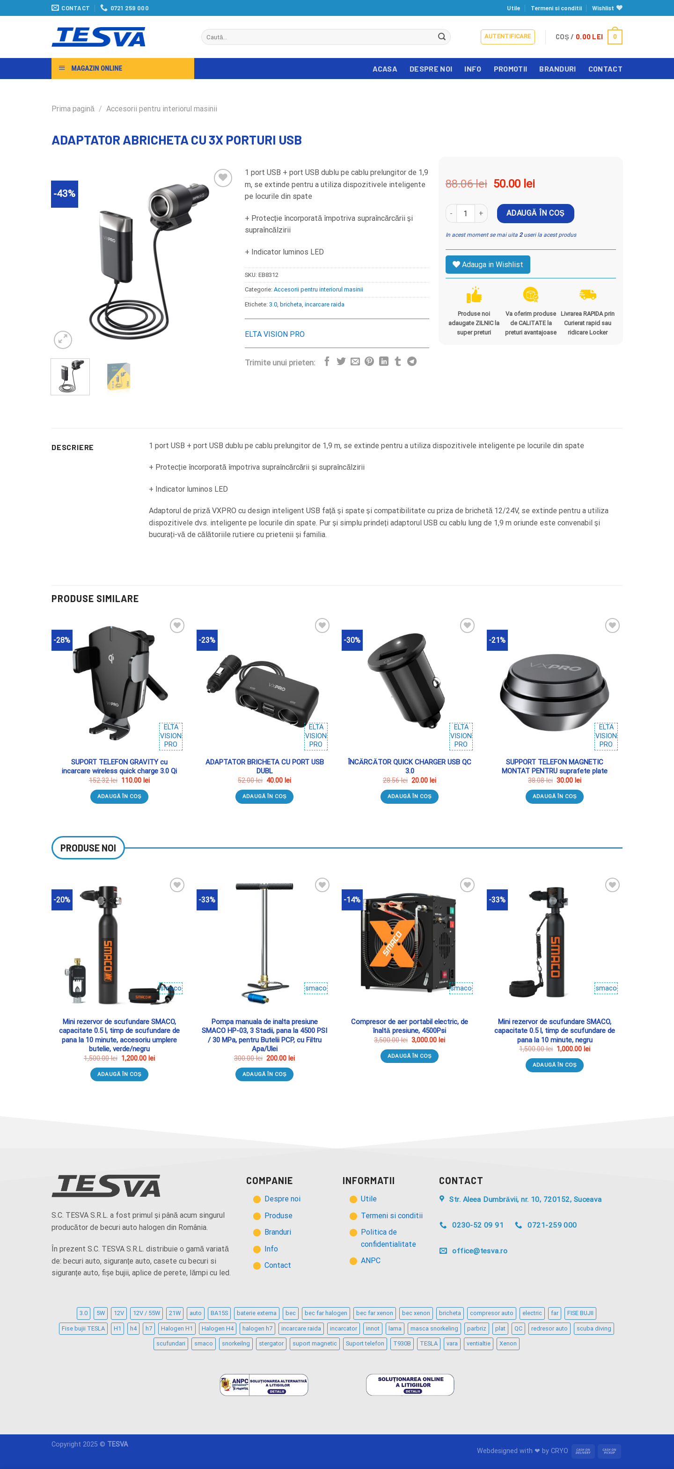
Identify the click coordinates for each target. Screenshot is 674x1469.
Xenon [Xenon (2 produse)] (508, 1343)
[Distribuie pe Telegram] (412, 362)
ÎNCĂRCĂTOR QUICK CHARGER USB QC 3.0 (410, 767)
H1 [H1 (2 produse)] (117, 1328)
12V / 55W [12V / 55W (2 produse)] (146, 1312)
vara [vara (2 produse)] (452, 1343)
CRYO (559, 1451)
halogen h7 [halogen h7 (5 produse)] (257, 1328)
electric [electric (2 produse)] (532, 1312)
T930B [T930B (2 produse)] (402, 1343)
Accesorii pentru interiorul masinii (161, 108)
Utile (513, 8)
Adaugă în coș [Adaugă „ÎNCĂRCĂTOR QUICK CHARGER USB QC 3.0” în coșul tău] (410, 796)
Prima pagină (73, 108)
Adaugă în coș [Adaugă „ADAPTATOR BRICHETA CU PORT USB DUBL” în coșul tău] (264, 796)
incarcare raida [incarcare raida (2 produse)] (301, 1328)
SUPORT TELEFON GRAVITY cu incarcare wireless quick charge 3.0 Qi (119, 767)
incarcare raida (324, 304)
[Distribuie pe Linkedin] (383, 362)
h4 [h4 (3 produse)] (133, 1328)
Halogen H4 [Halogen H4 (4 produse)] (218, 1328)
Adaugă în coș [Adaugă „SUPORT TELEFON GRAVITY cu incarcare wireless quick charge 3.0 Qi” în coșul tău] (119, 796)
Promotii (510, 68)
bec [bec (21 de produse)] (291, 1312)
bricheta (291, 304)
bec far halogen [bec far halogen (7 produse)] (326, 1312)
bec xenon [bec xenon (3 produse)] (416, 1312)
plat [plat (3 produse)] (500, 1328)
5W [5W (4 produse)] (100, 1312)
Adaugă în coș (535, 213)
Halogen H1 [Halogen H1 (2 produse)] (177, 1328)
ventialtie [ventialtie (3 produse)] (479, 1343)
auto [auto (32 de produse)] (196, 1312)
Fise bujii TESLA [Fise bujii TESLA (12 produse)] (83, 1328)
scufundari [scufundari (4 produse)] (170, 1343)
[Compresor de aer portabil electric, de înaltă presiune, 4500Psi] (409, 943)
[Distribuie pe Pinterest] (369, 362)
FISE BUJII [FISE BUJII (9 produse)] (580, 1312)
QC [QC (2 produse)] (518, 1328)
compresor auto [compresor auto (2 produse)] (491, 1312)
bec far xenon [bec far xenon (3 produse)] (374, 1312)
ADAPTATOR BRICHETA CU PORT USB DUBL (264, 767)
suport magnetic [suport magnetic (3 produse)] (315, 1343)
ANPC (371, 1260)
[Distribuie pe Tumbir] (398, 362)
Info (472, 68)
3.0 (273, 304)
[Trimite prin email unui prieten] (355, 362)
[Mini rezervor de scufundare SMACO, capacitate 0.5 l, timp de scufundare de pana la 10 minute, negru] (555, 943)
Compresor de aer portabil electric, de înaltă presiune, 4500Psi (409, 1026)
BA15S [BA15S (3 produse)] (219, 1312)
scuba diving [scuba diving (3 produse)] (594, 1328)
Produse (278, 1215)
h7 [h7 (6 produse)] (149, 1328)
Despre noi (431, 68)
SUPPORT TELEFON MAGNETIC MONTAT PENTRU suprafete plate (555, 767)
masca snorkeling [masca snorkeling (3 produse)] (434, 1328)
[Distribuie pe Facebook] (327, 362)
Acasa (385, 68)
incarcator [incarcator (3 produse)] (343, 1328)
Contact (605, 68)
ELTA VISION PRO (275, 334)
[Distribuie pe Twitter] (341, 362)
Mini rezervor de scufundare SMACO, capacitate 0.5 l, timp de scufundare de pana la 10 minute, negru (554, 1031)
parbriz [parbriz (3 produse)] (476, 1328)
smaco (171, 988)
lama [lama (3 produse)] (395, 1328)
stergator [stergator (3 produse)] (271, 1343)
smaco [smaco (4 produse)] (203, 1343)
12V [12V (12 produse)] (119, 1312)
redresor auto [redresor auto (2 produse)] (549, 1328)
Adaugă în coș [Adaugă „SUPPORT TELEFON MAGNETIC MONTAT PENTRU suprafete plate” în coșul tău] (555, 796)
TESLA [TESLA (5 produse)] (429, 1343)
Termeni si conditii (556, 8)
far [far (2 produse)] (554, 1312)
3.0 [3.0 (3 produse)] (84, 1312)
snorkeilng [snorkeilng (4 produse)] (236, 1343)
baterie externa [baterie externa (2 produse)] (257, 1312)
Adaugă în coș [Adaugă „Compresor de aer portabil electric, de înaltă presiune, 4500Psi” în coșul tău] (410, 1056)
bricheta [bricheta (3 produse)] (450, 1312)
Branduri (557, 68)
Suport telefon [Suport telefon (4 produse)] (365, 1343)
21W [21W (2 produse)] (175, 1312)
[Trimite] (442, 37)
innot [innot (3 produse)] (373, 1328)
